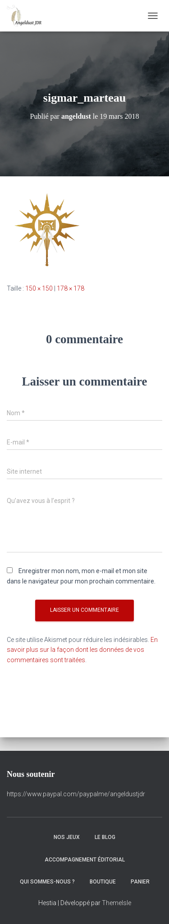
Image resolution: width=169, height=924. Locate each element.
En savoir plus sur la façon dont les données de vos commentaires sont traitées (82, 650)
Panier (140, 882)
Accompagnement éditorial (85, 860)
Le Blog (105, 837)
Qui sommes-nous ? (47, 882)
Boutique (103, 882)
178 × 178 (70, 288)
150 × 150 (39, 288)
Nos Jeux (67, 837)
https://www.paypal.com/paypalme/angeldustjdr (76, 794)
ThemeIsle (116, 902)
